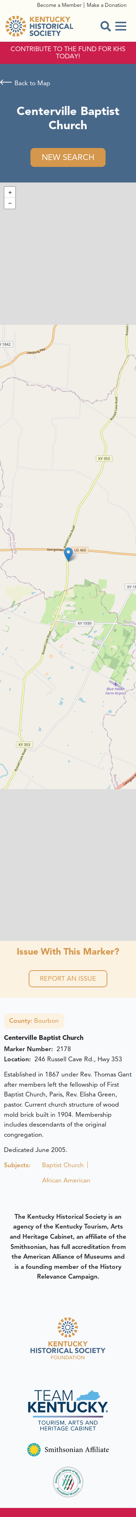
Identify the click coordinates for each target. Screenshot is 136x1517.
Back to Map (32, 83)
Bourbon (34, 1021)
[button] (68, 554)
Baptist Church (63, 1165)
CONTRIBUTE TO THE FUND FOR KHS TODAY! (68, 53)
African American (66, 1180)
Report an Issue (68, 979)
